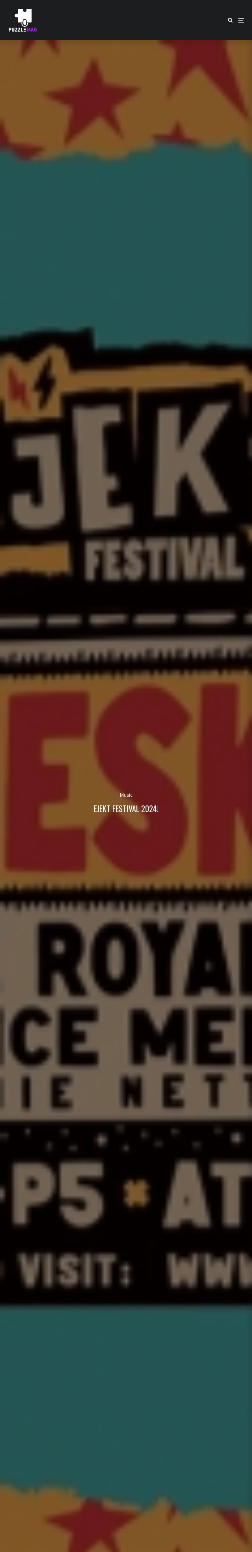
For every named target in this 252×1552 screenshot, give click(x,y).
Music (126, 795)
